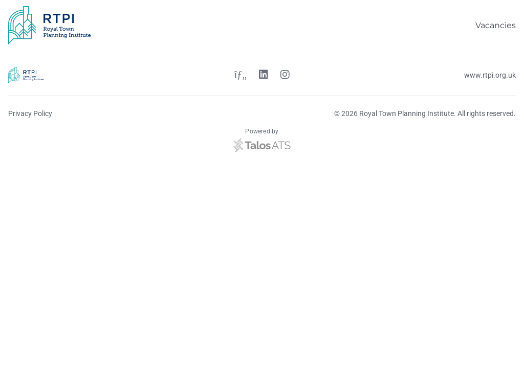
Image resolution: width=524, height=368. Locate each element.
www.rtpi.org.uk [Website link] (490, 75)
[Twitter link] (240, 76)
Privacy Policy (30, 113)
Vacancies (495, 25)
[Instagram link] (285, 76)
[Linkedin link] (263, 76)
